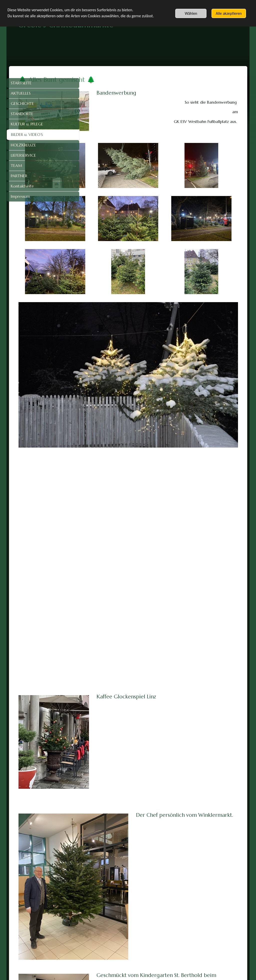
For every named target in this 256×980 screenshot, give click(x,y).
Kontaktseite (22, 185)
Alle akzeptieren (229, 13)
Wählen (191, 13)
